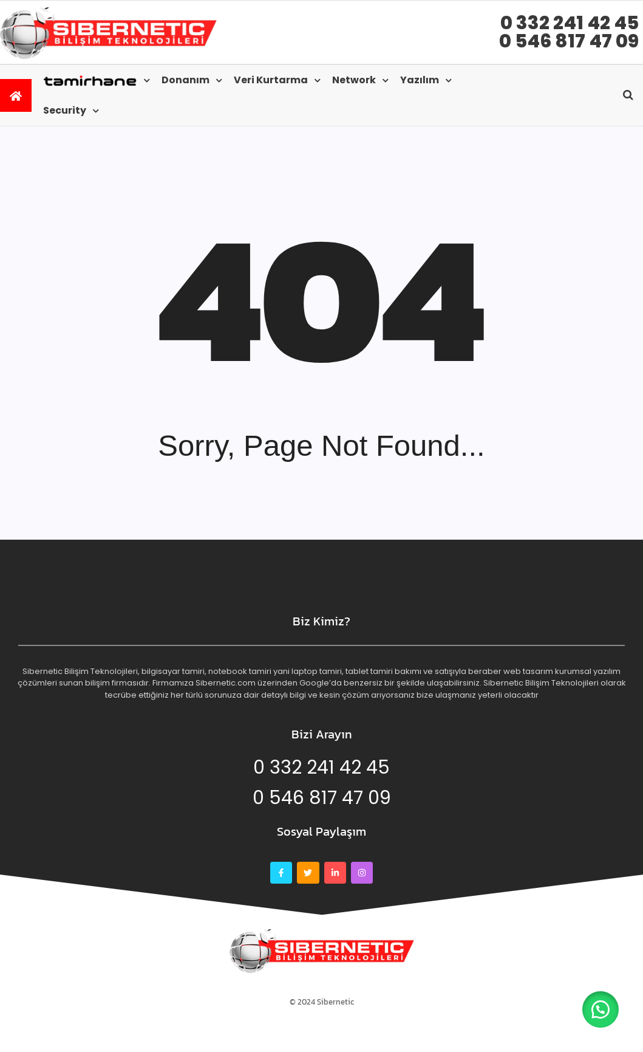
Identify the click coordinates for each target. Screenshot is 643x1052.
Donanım (185, 80)
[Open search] (628, 94)
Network (354, 80)
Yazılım (419, 80)
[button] (600, 1009)
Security (64, 110)
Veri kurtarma (271, 80)
